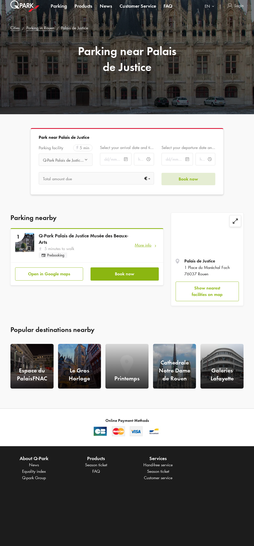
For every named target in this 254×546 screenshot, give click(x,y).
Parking (59, 11)
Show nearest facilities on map (207, 291)
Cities (15, 28)
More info (143, 245)
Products (83, 11)
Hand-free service (158, 465)
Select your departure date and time (188, 147)
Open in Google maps (49, 273)
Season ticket (96, 465)
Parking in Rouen (40, 28)
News (106, 11)
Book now (124, 273)
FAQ (167, 11)
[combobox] (210, 12)
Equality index (34, 471)
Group (34, 477)
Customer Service (138, 11)
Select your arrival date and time (127, 147)
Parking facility (51, 147)
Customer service (158, 477)
